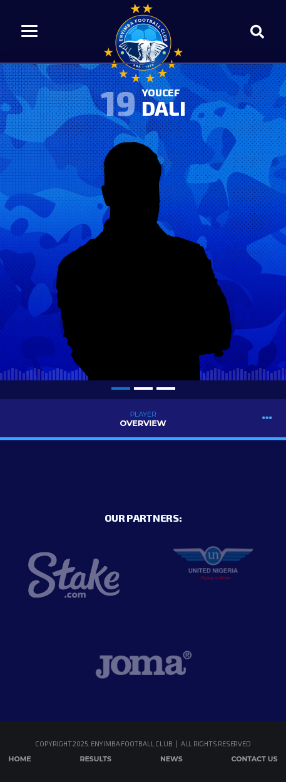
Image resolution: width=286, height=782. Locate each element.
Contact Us (255, 758)
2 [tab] (143, 388)
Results (95, 758)
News (171, 758)
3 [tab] (165, 388)
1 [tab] (120, 388)
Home (20, 758)
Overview (143, 419)
